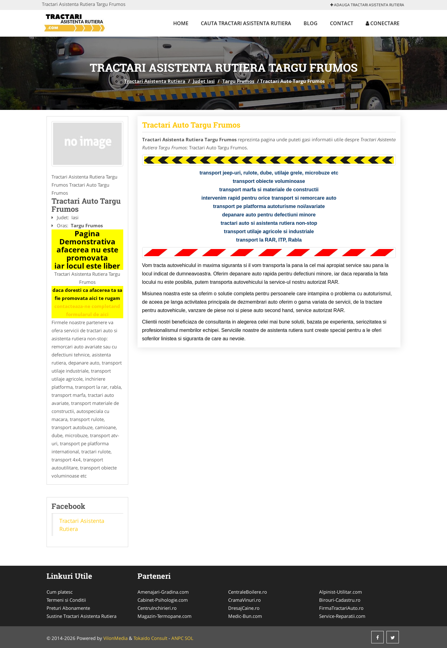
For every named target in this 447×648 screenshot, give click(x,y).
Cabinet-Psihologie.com (163, 600)
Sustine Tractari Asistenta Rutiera (81, 616)
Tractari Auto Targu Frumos (191, 125)
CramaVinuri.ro (244, 600)
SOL (189, 638)
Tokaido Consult (150, 638)
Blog (311, 23)
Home (180, 23)
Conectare (383, 23)
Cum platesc (60, 592)
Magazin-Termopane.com (165, 616)
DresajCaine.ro (244, 608)
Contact (341, 23)
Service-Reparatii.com (342, 616)
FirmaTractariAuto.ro (341, 608)
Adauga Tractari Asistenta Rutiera (367, 4)
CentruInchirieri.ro (157, 608)
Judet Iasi (204, 81)
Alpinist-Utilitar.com (340, 592)
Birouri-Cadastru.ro (339, 600)
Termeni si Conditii (66, 600)
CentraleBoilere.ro (247, 592)
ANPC (177, 638)
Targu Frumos (238, 81)
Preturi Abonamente (68, 608)
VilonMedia (115, 638)
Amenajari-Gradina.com (163, 592)
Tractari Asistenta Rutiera (154, 81)
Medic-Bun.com (245, 616)
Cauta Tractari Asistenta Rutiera (246, 23)
